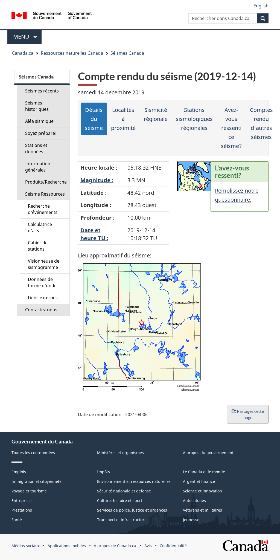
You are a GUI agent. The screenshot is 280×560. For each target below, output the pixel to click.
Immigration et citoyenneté (36, 481)
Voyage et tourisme (29, 491)
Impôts (103, 471)
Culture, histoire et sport (119, 500)
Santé (16, 519)
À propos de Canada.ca (115, 545)
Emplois (18, 471)
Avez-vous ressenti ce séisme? (231, 128)
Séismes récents (42, 91)
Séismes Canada (127, 53)
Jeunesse (191, 519)
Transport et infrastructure (122, 519)
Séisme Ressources (45, 194)
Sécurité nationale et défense (124, 491)
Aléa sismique (39, 121)
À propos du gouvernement (208, 452)
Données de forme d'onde (42, 282)
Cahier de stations (38, 246)
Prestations (21, 510)
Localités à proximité (123, 119)
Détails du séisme (94, 119)
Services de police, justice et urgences (132, 510)
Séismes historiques (37, 106)
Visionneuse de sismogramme (43, 264)
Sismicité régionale (156, 114)
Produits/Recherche (46, 182)
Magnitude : (96, 180)
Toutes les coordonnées (33, 452)
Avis (148, 545)
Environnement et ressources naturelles (134, 481)
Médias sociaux (25, 545)
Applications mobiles (67, 545)
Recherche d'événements (42, 209)
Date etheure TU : (94, 234)
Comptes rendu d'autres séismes (261, 123)
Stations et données (36, 148)
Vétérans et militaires (202, 510)
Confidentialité (173, 545)
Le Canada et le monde (204, 471)
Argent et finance (199, 481)
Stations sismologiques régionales (194, 119)
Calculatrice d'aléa (40, 227)
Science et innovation (202, 491)
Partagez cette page (248, 414)
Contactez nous (41, 310)
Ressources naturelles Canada (72, 53)
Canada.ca (22, 53)
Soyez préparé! (41, 133)
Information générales (37, 167)
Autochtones (194, 500)
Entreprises (22, 500)
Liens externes (43, 298)
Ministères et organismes (120, 452)
